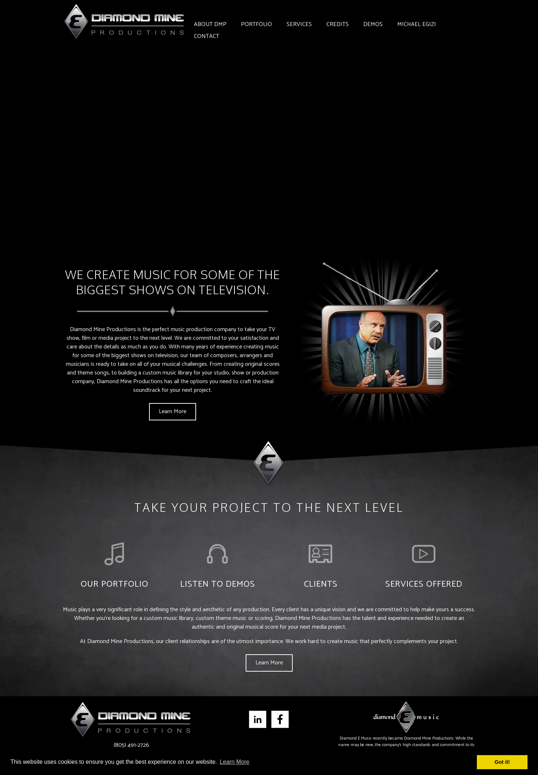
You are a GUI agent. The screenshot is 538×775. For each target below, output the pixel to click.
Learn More (172, 411)
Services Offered (423, 584)
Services (299, 24)
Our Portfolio (114, 584)
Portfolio (256, 24)
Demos (373, 24)
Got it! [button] (502, 762)
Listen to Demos (217, 584)
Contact (206, 36)
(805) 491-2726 (131, 745)
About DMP (210, 24)
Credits (337, 24)
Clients (321, 584)
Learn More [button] (234, 762)
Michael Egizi (416, 24)
